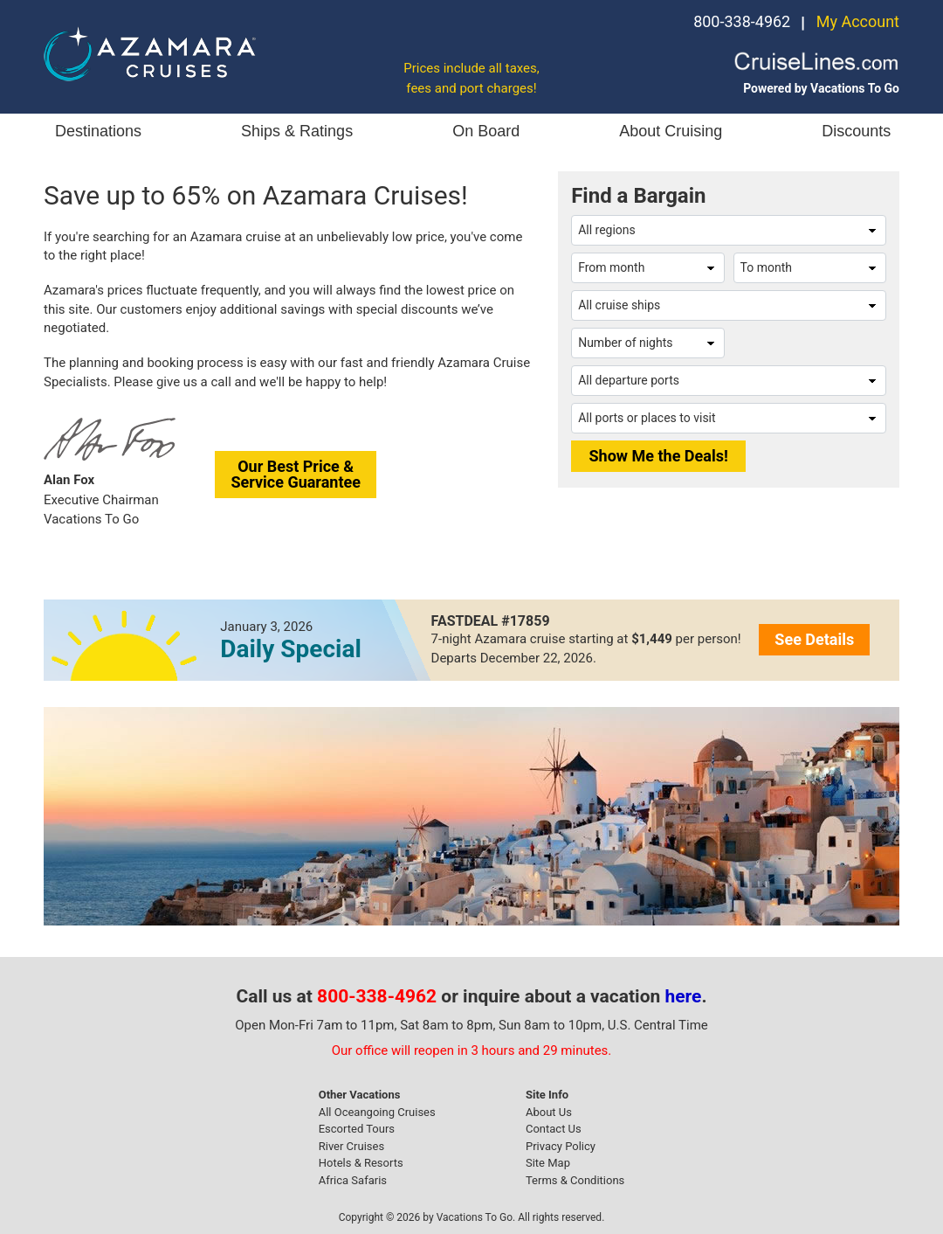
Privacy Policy (560, 1146)
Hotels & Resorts (361, 1162)
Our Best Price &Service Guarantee (296, 474)
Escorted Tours (357, 1128)
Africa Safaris (353, 1180)
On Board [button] (486, 131)
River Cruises (351, 1146)
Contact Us (554, 1128)
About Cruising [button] (670, 131)
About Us (549, 1112)
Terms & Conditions (575, 1180)
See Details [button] (814, 639)
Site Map (548, 1162)
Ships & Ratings (297, 131)
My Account (857, 21)
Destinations (98, 131)
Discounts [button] (856, 131)
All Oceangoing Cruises (377, 1112)
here (683, 996)
